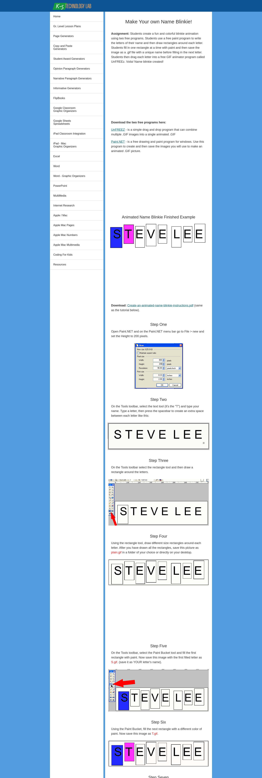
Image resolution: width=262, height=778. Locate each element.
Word (56, 166)
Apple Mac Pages (63, 225)
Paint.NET (118, 141)
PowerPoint (60, 185)
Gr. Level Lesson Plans (67, 26)
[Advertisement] (158, 92)
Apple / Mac (60, 215)
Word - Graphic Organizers (69, 176)
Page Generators (63, 36)
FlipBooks (59, 98)
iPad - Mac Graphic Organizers (65, 145)
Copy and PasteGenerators (62, 47)
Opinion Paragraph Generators (71, 68)
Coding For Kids (63, 254)
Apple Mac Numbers (65, 235)
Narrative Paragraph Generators (72, 78)
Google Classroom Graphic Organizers (65, 109)
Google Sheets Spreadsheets (62, 122)
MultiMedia (59, 195)
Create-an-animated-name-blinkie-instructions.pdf (160, 305)
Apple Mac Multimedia (66, 244)
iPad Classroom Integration (69, 133)
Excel (56, 156)
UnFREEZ (118, 129)
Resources (59, 264)
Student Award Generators (69, 58)
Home (56, 16)
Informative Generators (67, 88)
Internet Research (64, 205)
